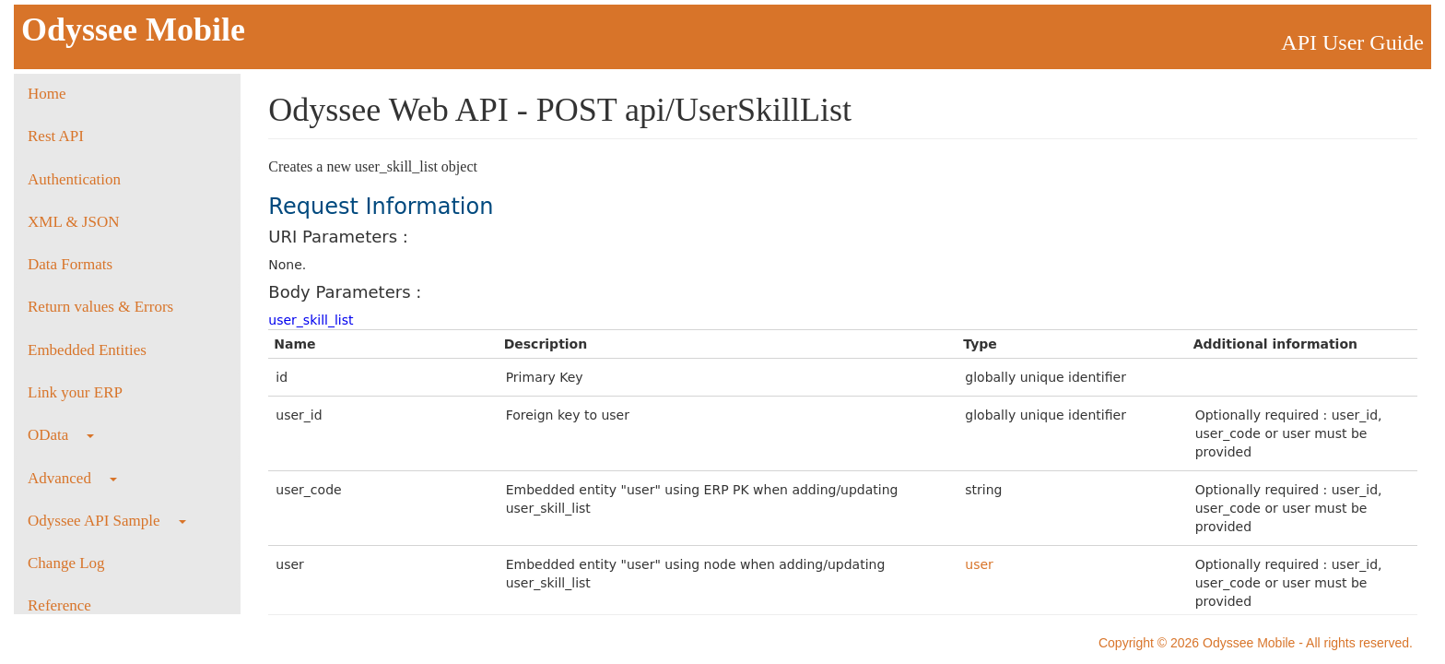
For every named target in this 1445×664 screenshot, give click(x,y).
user (979, 564)
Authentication (74, 179)
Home (47, 93)
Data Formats (70, 264)
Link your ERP (75, 392)
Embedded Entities (87, 350)
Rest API (56, 136)
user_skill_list (310, 320)
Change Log (66, 563)
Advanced (72, 478)
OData (61, 435)
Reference (59, 605)
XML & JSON (74, 222)
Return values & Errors (100, 306)
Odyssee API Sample (107, 520)
